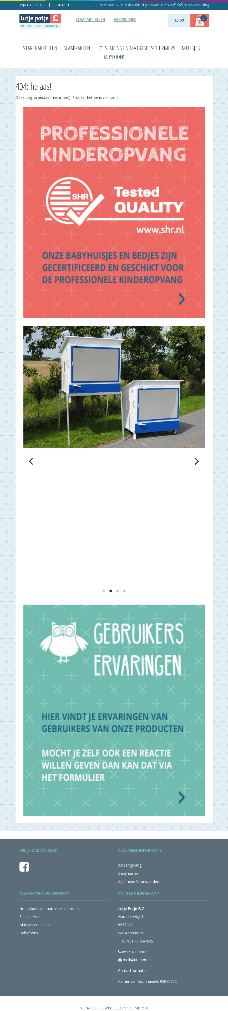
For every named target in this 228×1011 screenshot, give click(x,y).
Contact (61, 5)
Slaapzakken (77, 48)
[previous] (32, 461)
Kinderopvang (129, 865)
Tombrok (138, 1007)
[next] (196, 461)
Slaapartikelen (90, 19)
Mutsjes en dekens (35, 924)
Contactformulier (132, 970)
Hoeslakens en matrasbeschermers (136, 48)
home (114, 97)
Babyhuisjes (125, 19)
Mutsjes (191, 48)
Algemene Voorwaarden (138, 881)
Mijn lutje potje (32, 5)
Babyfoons (114, 57)
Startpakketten (40, 48)
